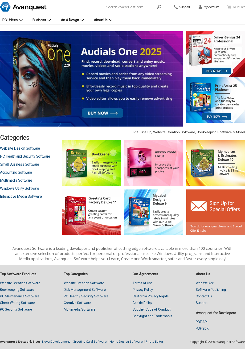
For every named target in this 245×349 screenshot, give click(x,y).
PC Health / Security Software (86, 296)
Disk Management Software (85, 290)
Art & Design (70, 20)
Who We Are (205, 283)
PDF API (202, 322)
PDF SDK (202, 328)
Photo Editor (154, 341)
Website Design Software (20, 148)
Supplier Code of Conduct (152, 309)
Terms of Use (143, 283)
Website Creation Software (20, 283)
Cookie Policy (142, 303)
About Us (100, 20)
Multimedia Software (16, 180)
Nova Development (56, 341)
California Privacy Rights (151, 296)
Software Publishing (211, 290)
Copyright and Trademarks (152, 316)
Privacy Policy (143, 290)
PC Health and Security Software (25, 156)
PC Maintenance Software (19, 296)
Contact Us (204, 296)
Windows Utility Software (19, 188)
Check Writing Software (17, 303)
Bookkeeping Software (17, 290)
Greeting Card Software (90, 341)
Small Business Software (19, 164)
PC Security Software (16, 309)
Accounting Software (16, 172)
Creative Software (77, 303)
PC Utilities (9, 20)
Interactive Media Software (21, 196)
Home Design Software (126, 341)
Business (39, 20)
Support (181, 7)
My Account (208, 7)
